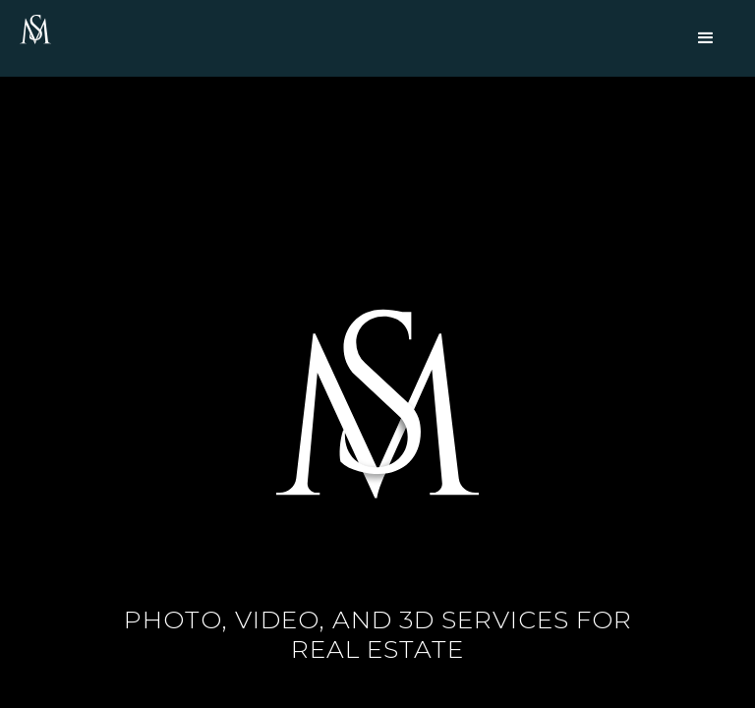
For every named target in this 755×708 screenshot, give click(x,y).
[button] (705, 38)
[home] (35, 31)
